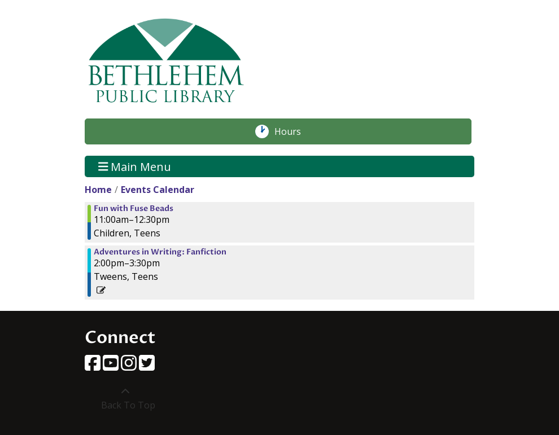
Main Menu (135, 166)
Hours (293, 131)
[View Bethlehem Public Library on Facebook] (94, 366)
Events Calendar (157, 189)
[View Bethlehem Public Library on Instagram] (130, 366)
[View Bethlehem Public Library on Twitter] (147, 366)
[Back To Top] (125, 398)
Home (98, 189)
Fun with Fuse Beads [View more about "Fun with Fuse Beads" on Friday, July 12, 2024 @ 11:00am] (133, 209)
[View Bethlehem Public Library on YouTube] (112, 366)
